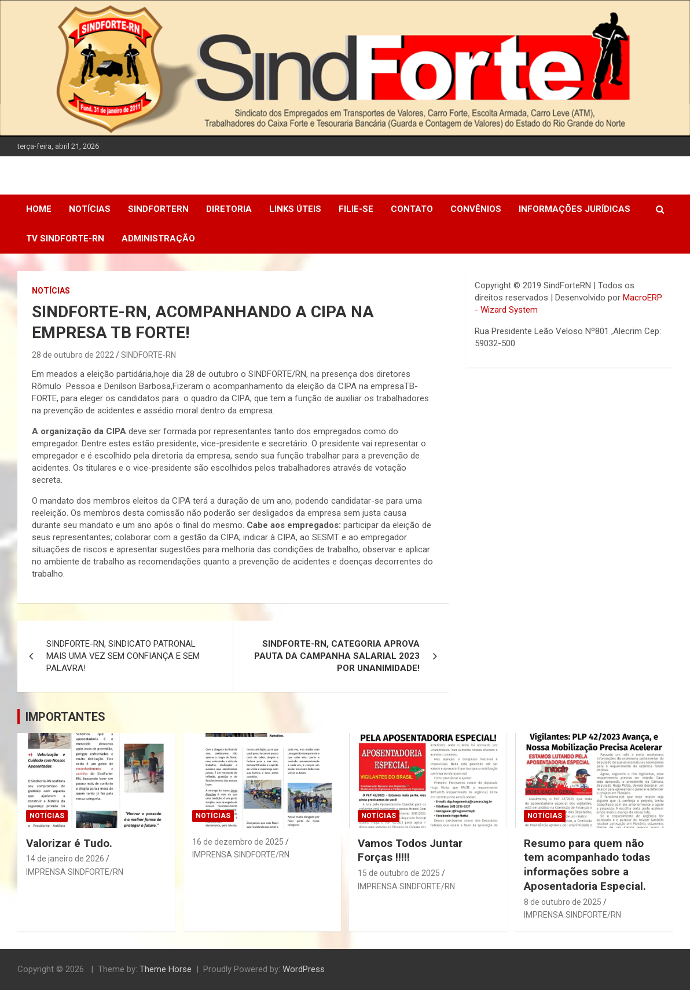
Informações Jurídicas (574, 209)
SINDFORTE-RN (148, 355)
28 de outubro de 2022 (73, 355)
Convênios (475, 209)
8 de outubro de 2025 (562, 902)
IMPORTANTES (65, 717)
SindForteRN (158, 209)
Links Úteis (295, 209)
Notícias (90, 209)
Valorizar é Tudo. (69, 843)
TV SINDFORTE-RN (65, 238)
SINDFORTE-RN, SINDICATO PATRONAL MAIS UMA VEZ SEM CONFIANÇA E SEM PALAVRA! (123, 656)
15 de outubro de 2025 (399, 873)
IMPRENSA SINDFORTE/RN (74, 872)
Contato (412, 209)
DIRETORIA (229, 209)
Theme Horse (166, 969)
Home (39, 209)
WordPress (303, 969)
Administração (158, 238)
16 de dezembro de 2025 (238, 841)
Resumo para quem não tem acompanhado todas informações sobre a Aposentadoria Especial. (587, 865)
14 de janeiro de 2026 (65, 858)
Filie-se (356, 209)
